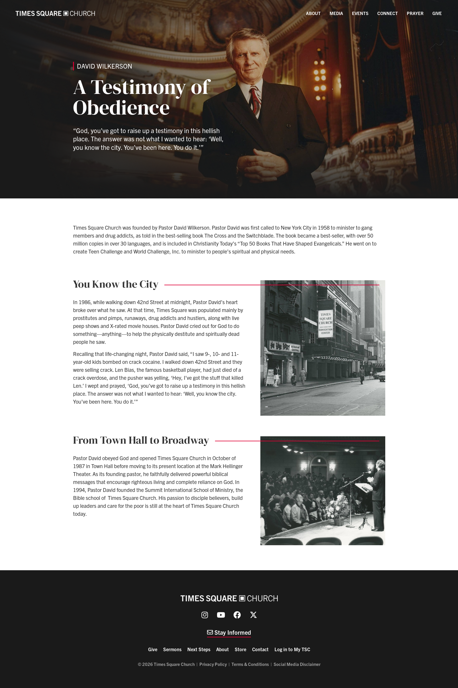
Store (240, 649)
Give (437, 13)
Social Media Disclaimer (297, 664)
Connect (387, 13)
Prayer (415, 13)
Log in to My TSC (292, 649)
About (313, 13)
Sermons (172, 649)
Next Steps (198, 649)
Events (360, 13)
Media (336, 13)
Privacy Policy (213, 664)
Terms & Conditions (250, 664)
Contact (260, 649)
